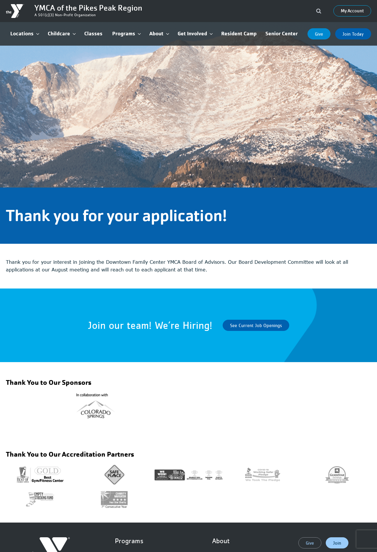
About (221, 540)
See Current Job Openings (256, 325)
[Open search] (318, 11)
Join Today (353, 34)
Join (337, 543)
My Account (352, 11)
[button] (24, 33)
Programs (129, 540)
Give (319, 34)
